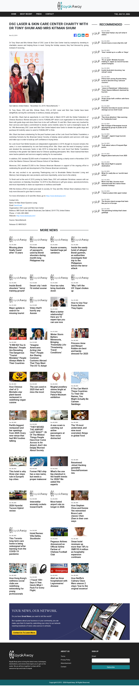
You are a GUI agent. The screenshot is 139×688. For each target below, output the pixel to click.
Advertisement (66, 666)
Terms (63, 659)
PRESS (39, 14)
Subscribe (111, 670)
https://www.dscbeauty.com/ (57, 196)
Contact (64, 669)
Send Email (18, 205)
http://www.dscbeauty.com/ (26, 216)
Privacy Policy (66, 662)
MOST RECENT (26, 14)
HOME (13, 14)
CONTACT (50, 14)
